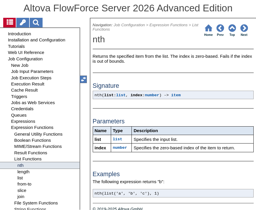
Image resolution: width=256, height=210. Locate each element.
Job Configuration (129, 25)
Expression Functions (169, 25)
